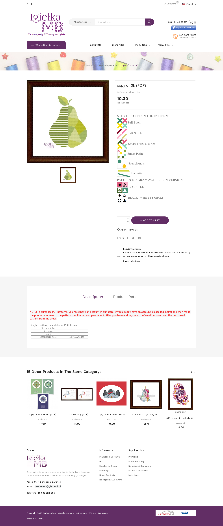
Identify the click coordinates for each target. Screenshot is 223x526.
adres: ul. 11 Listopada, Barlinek (44, 482)
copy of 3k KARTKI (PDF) (42, 414)
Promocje (104, 470)
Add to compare (127, 229)
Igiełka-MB (42, 419)
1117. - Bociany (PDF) (77, 414)
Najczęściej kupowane (110, 479)
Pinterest (140, 238)
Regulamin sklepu (108, 466)
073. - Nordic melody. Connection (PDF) (180, 418)
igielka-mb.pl (49, 513)
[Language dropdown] (189, 4)
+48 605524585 (187, 35)
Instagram (31, 4)
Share (127, 238)
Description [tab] (93, 297)
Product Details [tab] (127, 297)
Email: (30, 486)
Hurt (101, 461)
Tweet (133, 238)
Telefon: (41, 493)
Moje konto (134, 475)
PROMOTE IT (39, 518)
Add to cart (151, 220)
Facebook (27, 4)
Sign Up (182, 22)
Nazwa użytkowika (138, 470)
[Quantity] (121, 220)
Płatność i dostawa (109, 457)
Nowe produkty (107, 475)
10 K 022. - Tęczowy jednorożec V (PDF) (146, 414)
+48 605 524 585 (45, 493)
